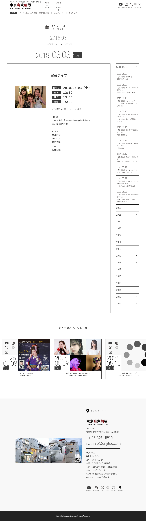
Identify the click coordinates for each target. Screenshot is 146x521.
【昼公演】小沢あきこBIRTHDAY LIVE (26, 375)
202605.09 (10, 361)
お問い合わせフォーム (103, 451)
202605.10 (113, 361)
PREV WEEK (49, 44)
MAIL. (103, 443)
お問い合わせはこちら (59, 175)
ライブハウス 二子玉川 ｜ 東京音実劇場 (34, 13)
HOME (14, 13)
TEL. (99, 437)
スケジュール (59, 13)
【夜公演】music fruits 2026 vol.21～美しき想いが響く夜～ (77, 375)
